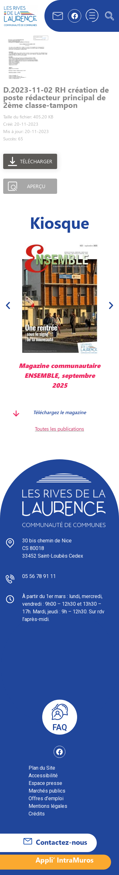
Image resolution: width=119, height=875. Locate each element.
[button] (8, 305)
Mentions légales (48, 806)
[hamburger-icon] (92, 16)
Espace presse (45, 783)
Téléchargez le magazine (59, 412)
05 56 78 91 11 (39, 576)
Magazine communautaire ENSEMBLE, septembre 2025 (59, 375)
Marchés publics (47, 791)
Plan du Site (42, 768)
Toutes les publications (59, 428)
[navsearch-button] (109, 16)
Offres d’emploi (46, 798)
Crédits (37, 814)
